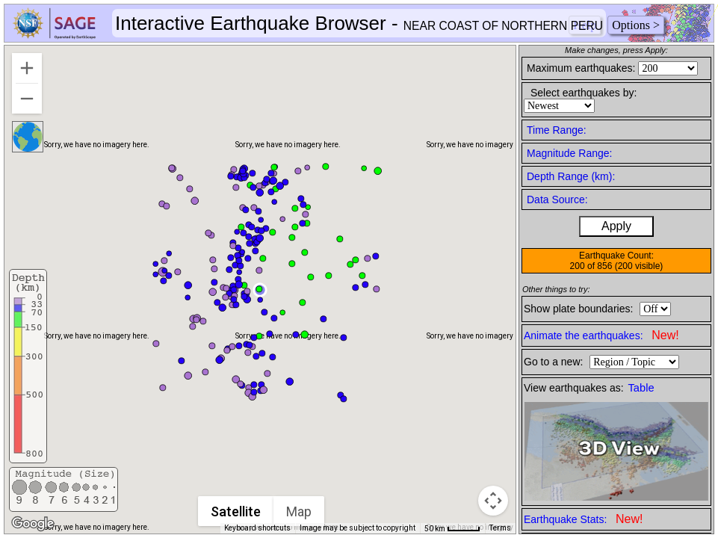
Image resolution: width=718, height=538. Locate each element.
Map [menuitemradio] (299, 511)
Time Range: (557, 130)
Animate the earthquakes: (601, 335)
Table (641, 388)
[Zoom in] (27, 68)
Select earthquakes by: (583, 93)
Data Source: (557, 199)
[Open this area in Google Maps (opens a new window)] (33, 524)
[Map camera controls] (493, 501)
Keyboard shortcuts (257, 528)
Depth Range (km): (571, 176)
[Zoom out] (27, 99)
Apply (616, 226)
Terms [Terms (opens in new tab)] (500, 528)
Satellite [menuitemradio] (236, 511)
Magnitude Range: (569, 153)
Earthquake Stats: (583, 519)
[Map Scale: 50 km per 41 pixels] (452, 528)
